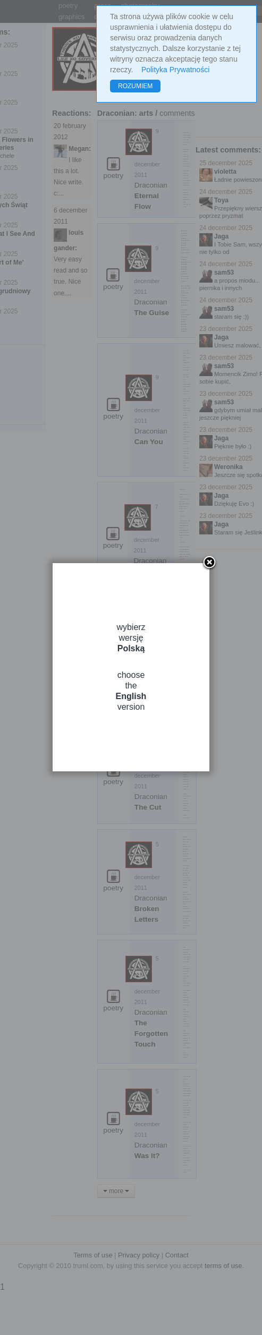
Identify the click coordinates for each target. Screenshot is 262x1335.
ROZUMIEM (135, 86)
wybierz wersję (130, 638)
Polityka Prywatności (175, 69)
